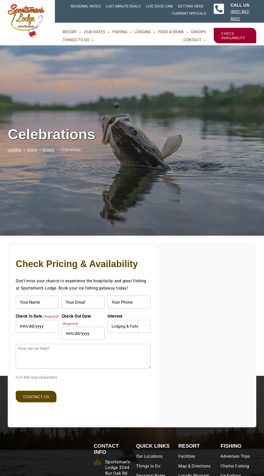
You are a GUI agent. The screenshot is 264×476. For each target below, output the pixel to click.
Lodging (14, 150)
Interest (115, 316)
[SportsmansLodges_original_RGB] (26, 6)
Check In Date (37, 316)
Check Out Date (76, 320)
